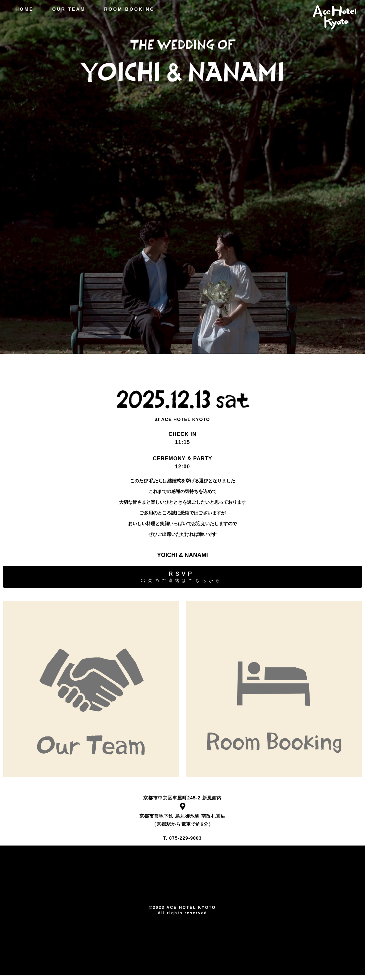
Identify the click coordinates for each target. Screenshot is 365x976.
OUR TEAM (66, 9)
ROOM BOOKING (127, 9)
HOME (22, 9)
